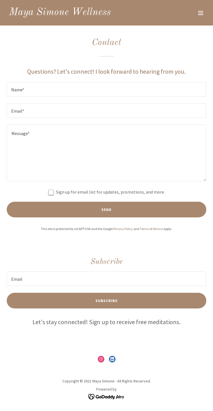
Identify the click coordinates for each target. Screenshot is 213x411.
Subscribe (106, 300)
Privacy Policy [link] (123, 229)
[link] (60, 13)
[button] (200, 12)
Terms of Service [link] (151, 229)
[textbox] (106, 89)
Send (106, 209)
